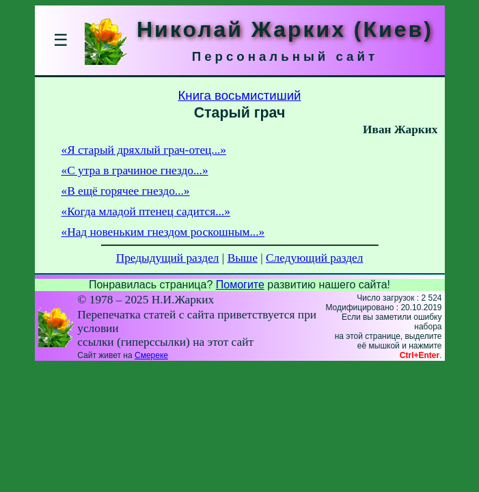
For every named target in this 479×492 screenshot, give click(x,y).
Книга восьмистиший (239, 95)
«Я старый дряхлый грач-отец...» (144, 150)
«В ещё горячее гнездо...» (125, 190)
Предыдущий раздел (167, 257)
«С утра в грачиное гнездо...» (134, 170)
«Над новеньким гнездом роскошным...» (163, 232)
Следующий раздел (314, 257)
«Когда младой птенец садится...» (145, 211)
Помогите (240, 284)
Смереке (151, 355)
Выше (243, 257)
